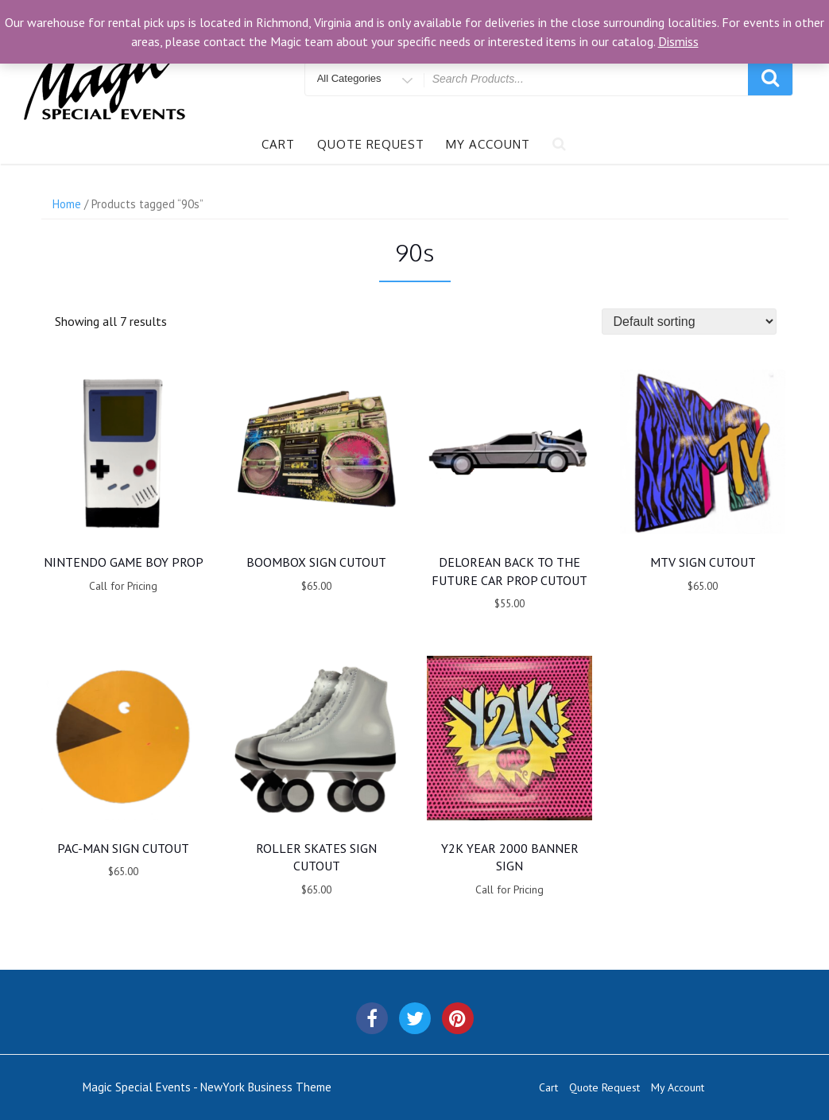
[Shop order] (689, 321)
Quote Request (370, 144)
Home (66, 203)
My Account (488, 144)
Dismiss (678, 41)
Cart (278, 144)
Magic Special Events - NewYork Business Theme (207, 1087)
